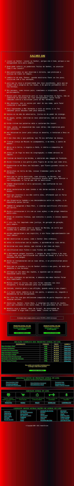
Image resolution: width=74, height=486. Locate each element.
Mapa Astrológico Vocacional (38, 433)
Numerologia (7, 465)
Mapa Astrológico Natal (12, 432)
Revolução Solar (59, 432)
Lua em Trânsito (64, 469)
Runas (22, 470)
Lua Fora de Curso (65, 470)
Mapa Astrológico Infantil (37, 435)
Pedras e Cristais (65, 467)
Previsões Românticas (12, 434)
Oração (62, 464)
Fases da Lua (64, 462)
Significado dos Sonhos (46, 461)
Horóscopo (7, 462)
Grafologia (23, 467)
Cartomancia (7, 463)
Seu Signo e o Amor (25, 465)
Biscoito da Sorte (8, 469)
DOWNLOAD (51, 453)
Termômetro (23, 461)
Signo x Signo (8, 466)
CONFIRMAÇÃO (66, 453)
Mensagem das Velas (46, 470)
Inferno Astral (44, 465)
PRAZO (37, 453)
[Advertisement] (36, 25)
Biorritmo (42, 462)
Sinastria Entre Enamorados (13, 435)
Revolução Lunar (60, 434)
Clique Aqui (67, 396)
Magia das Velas (64, 465)
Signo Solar (43, 467)
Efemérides (63, 461)
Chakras (42, 469)
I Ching (22, 469)
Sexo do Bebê (24, 464)
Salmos (42, 464)
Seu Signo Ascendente (26, 462)
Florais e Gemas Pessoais (62, 435)
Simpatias (6, 468)
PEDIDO (23, 453)
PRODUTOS (8, 453)
